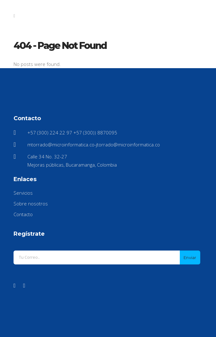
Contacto (23, 214)
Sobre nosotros (31, 203)
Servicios (23, 193)
